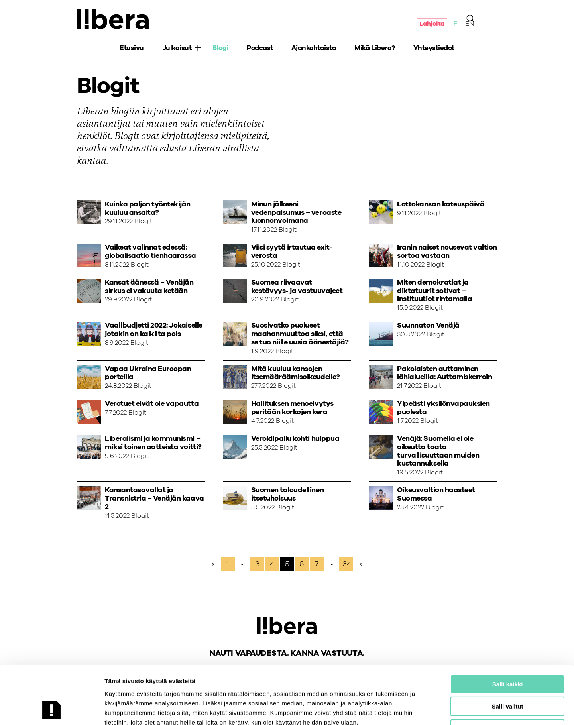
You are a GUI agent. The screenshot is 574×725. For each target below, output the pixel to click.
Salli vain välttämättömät (507, 674)
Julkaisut (177, 48)
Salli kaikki (507, 629)
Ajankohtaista (313, 48)
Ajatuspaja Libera (113, 19)
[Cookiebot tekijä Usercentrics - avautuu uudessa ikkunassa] (51, 709)
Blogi (220, 48)
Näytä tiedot (426, 709)
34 (347, 564)
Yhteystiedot (433, 48)
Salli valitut (507, 652)
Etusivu (132, 48)
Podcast (260, 48)
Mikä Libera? (374, 48)
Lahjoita (432, 23)
